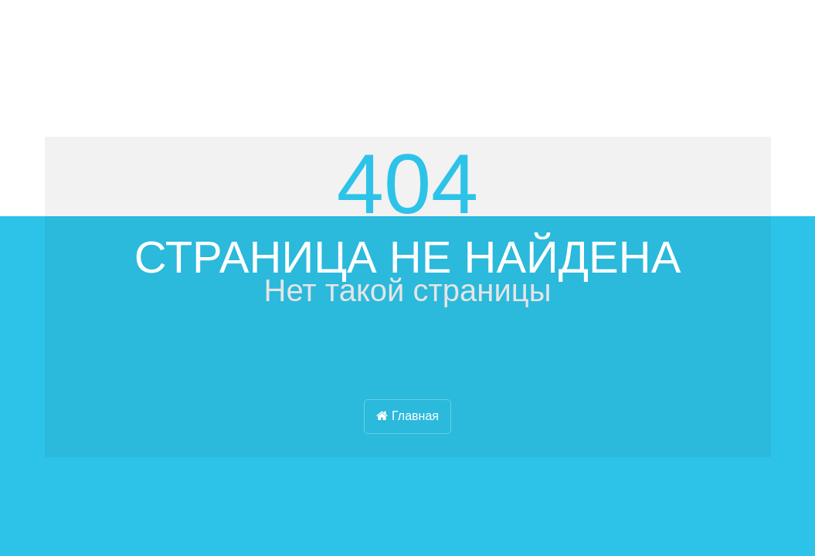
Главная (407, 415)
